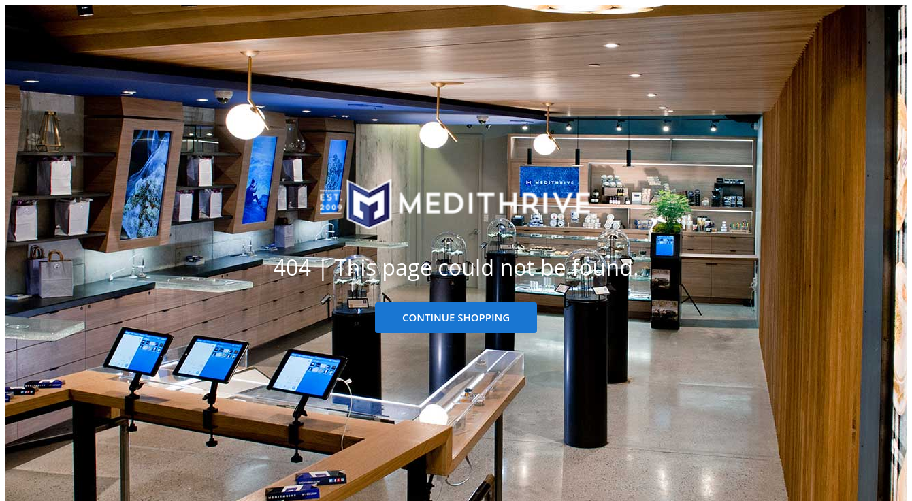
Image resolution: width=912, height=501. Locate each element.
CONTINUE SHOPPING (456, 317)
